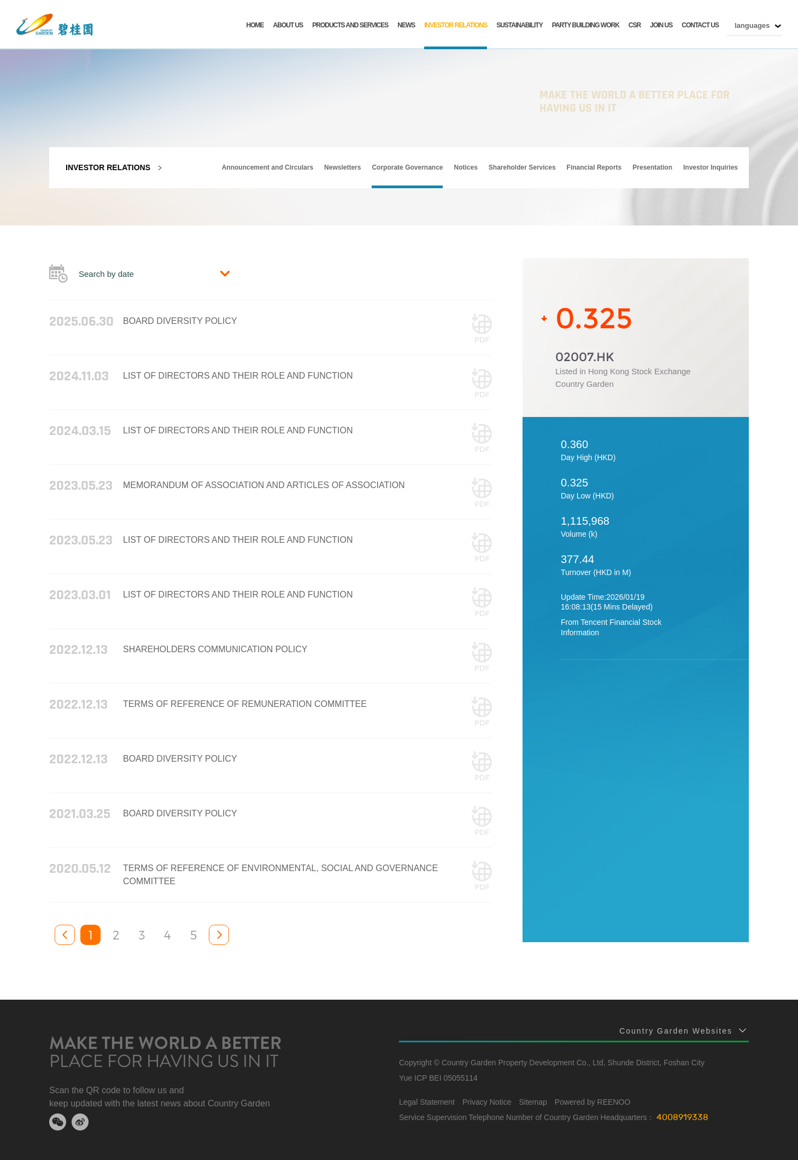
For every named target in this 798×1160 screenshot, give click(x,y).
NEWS (406, 25)
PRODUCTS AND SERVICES (350, 25)
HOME (255, 25)
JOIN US (661, 25)
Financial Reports (594, 167)
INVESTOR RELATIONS (455, 25)
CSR (635, 25)
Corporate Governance (407, 167)
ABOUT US (288, 25)
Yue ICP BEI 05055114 (438, 1078)
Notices (466, 167)
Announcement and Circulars (267, 167)
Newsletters (342, 167)
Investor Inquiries (710, 167)
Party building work (585, 25)
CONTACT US (700, 25)
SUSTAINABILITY (519, 25)
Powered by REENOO (593, 1102)
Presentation (652, 167)
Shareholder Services (522, 167)
